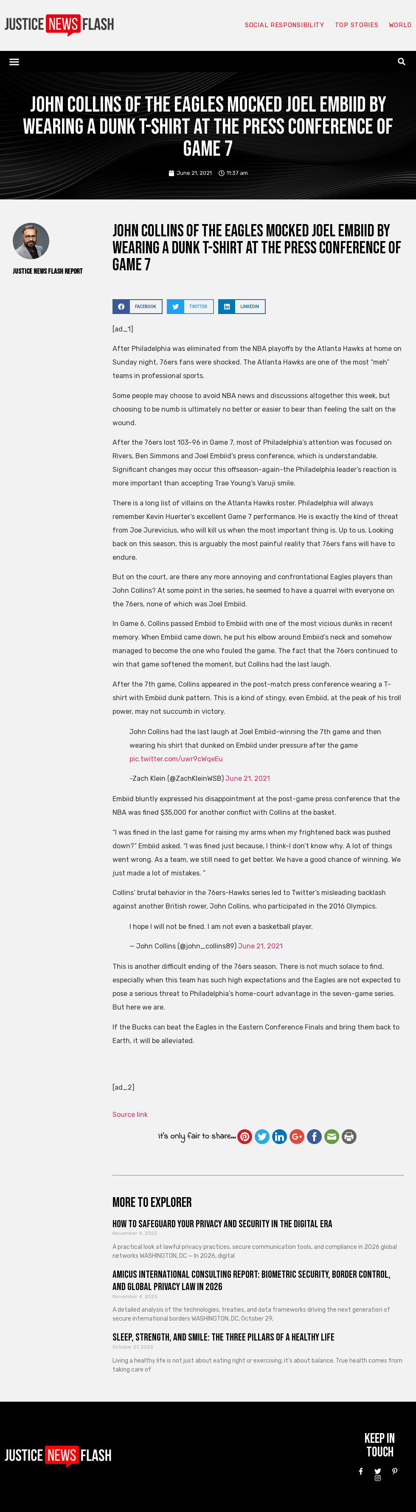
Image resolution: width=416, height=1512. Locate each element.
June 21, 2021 (247, 778)
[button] (14, 61)
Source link (130, 1115)
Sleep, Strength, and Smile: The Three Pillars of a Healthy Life (223, 1337)
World (400, 25)
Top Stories (356, 25)
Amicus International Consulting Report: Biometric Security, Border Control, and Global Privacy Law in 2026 (251, 1280)
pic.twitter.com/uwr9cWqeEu (176, 759)
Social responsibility (283, 25)
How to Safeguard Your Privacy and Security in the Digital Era (222, 1224)
